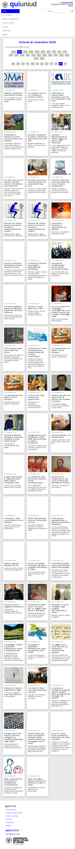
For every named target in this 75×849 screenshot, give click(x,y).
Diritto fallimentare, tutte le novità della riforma (37, 520)
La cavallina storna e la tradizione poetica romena (37, 95)
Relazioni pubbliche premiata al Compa (13, 94)
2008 (37, 52)
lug (42, 64)
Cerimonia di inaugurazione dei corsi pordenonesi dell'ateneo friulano (60, 480)
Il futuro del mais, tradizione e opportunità (36, 397)
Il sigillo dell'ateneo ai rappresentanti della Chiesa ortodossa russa (13, 480)
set (51, 64)
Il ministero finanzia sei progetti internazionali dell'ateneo (37, 266)
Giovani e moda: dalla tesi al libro (36, 307)
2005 (19, 52)
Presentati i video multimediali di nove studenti (13, 520)
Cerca (50, 11)
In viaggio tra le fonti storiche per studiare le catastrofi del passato (59, 648)
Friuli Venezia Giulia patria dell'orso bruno (13, 350)
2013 (65, 52)
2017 (27, 55)
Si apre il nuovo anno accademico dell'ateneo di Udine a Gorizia (60, 736)
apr (27, 64)
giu (37, 64)
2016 (22, 55)
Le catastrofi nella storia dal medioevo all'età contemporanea (37, 480)
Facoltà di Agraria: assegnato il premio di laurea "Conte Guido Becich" (13, 438)
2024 (67, 55)
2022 (56, 55)
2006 (25, 52)
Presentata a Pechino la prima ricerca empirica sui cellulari (13, 138)
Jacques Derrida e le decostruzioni (61, 436)
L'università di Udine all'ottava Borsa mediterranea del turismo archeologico (37, 352)
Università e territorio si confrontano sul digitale (58, 226)
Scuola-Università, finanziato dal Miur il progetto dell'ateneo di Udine (37, 566)
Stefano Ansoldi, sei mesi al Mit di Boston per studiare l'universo (60, 398)
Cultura (5, 27)
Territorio (6, 30)
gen (13, 64)
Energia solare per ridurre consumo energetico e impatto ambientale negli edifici (13, 737)
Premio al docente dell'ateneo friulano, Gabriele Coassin (13, 265)
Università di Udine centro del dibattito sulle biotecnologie (60, 565)
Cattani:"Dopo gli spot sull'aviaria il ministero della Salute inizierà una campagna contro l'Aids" (36, 738)
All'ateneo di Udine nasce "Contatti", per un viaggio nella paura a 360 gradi (37, 607)
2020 (44, 55)
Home (4, 11)
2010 (48, 52)
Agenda (5, 34)
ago (46, 64)
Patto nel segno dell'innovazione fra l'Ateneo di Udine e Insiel (37, 782)
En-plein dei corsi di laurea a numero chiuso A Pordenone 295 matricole (13, 183)
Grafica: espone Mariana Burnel (11, 564)
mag (32, 64)
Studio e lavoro (8, 23)
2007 (31, 52)
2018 (33, 55)
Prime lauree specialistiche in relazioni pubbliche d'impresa (60, 521)
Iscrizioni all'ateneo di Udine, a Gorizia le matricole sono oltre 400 (37, 138)
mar (22, 64)
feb (18, 64)
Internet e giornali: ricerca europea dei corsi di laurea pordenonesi (60, 183)
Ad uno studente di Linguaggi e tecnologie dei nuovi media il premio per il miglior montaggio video (60, 311)
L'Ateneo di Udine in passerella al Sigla (13, 689)
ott (56, 64)
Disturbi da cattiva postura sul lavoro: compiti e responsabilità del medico (13, 227)
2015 (16, 55)
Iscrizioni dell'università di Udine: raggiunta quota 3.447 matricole (59, 139)
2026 (42, 58)
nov (60, 64)
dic (65, 64)
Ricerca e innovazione (10, 19)
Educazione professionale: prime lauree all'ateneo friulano (60, 266)
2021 (50, 55)
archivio (12, 830)
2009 (43, 52)
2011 (54, 52)
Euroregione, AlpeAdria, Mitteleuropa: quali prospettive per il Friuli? (37, 648)
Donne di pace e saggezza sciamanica (13, 605)
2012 (59, 52)
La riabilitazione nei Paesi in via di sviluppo (60, 350)
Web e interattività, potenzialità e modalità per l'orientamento (13, 782)
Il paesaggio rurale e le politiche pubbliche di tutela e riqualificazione (13, 647)
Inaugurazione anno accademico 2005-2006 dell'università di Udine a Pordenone (37, 439)
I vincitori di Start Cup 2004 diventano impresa (37, 690)
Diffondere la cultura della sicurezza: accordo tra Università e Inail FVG (60, 97)
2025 (36, 58)
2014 (11, 55)
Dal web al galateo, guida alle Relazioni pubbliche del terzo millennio (13, 309)
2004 (14, 52)
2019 (39, 55)
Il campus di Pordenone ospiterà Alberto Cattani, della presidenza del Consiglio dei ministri (60, 693)
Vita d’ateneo (7, 15)
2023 (61, 55)
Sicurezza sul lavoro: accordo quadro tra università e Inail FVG (37, 183)
